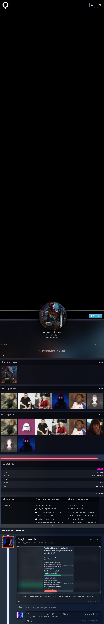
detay (100, 342)
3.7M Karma (98, 367)
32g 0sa (99, 345)
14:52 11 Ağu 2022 (85, 494)
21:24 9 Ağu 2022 (82, 550)
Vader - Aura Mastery (45, 389)
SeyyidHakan (27, 412)
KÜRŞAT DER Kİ (75, 378)
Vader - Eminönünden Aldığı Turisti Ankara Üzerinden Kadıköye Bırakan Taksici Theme (50, 395)
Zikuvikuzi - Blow (76, 382)
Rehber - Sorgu (43, 378)
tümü (101, 235)
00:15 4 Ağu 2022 (93, 538)
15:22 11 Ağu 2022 (87, 505)
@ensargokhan (34, 527)
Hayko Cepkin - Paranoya (47, 382)
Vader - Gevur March (45, 392)
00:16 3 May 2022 (93, 620)
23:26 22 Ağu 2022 (84, 516)
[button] (52, 398)
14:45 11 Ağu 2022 (93, 474)
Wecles (22, 524)
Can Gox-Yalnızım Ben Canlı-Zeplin (50, 385)
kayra (6, 378)
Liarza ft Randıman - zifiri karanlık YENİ (83, 385)
